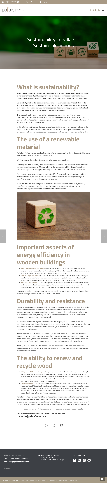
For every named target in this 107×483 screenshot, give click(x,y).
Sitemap (7, 468)
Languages (44, 2)
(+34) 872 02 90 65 (10, 2)
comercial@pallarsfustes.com (29, 2)
